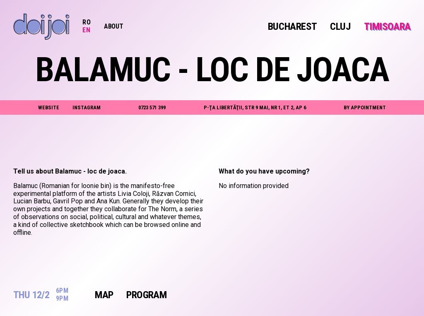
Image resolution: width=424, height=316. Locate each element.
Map (104, 295)
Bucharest (292, 27)
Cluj (340, 27)
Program (146, 295)
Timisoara (387, 27)
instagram (86, 107)
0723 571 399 (152, 107)
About (113, 26)
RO (86, 22)
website (48, 107)
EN (86, 30)
